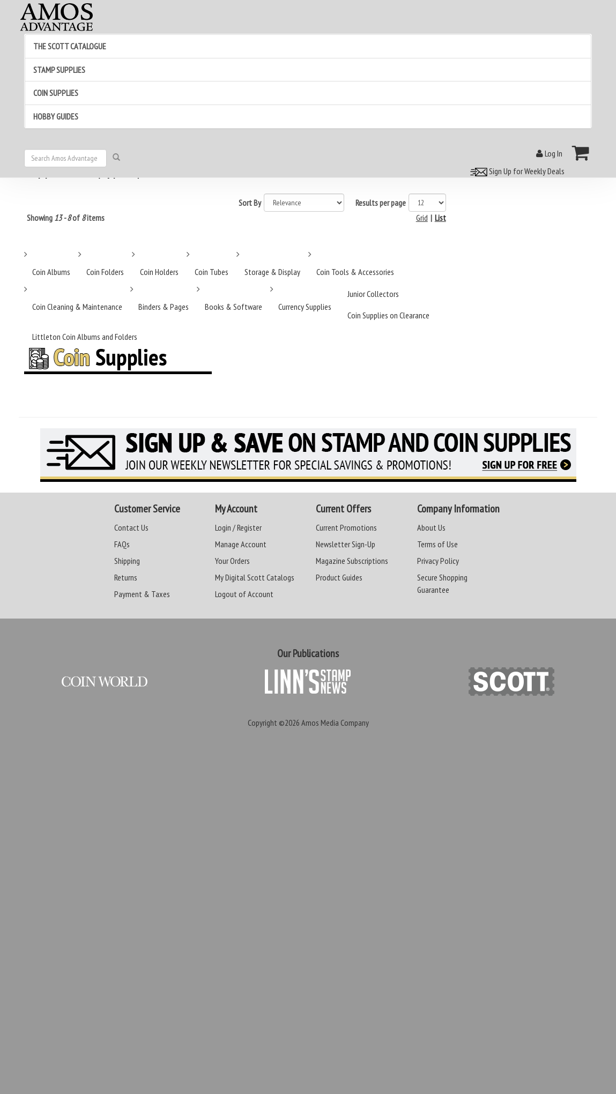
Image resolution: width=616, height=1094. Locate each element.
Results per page (380, 202)
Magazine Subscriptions (352, 560)
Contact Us (131, 527)
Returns (125, 577)
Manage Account (240, 544)
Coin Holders (159, 271)
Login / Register (238, 527)
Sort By (250, 202)
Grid (422, 217)
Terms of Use (437, 544)
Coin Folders (105, 271)
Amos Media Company (335, 722)
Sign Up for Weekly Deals (516, 171)
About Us (431, 527)
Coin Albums (51, 271)
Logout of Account (244, 594)
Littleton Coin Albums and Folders (84, 336)
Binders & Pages (163, 306)
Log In (549, 153)
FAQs (122, 544)
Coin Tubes (211, 271)
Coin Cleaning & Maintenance (77, 306)
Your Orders (232, 560)
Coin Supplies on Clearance (388, 315)
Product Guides (339, 577)
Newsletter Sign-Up (345, 544)
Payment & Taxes (142, 594)
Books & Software (233, 306)
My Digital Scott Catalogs (254, 577)
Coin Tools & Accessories (355, 271)
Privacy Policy (438, 560)
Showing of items (66, 217)
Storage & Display (272, 271)
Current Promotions (346, 527)
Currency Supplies (304, 306)
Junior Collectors (373, 293)
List (440, 217)
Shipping (127, 560)
